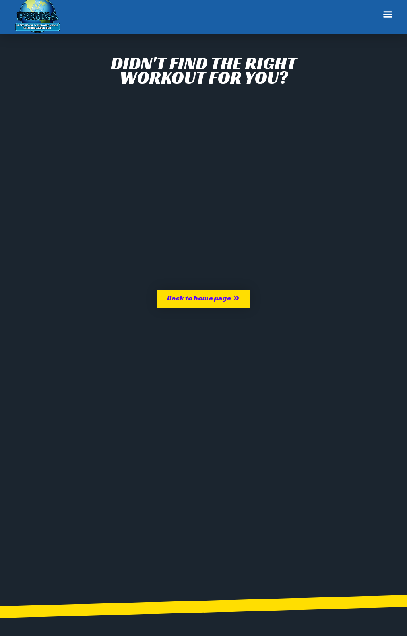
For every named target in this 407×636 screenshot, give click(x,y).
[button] (387, 14)
